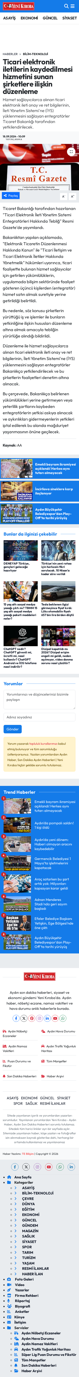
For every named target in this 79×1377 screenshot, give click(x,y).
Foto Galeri (20, 1279)
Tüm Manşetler (54, 1061)
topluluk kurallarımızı (43, 744)
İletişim (16, 1322)
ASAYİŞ (9, 18)
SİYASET (69, 18)
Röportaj (18, 1300)
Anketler (18, 1311)
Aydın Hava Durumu (58, 1031)
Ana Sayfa (19, 1177)
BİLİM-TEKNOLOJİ (35, 54)
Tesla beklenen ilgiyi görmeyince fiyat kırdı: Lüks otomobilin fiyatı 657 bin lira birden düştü (57, 610)
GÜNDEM (26, 1225)
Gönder (13, 729)
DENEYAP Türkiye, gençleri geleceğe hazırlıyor (16, 567)
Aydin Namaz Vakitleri (15, 1048)
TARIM (23, 1252)
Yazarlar (18, 1290)
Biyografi (18, 1306)
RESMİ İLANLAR (53, 1103)
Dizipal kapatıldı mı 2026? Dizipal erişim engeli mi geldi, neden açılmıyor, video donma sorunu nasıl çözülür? (57, 656)
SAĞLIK (31, 1103)
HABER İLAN (28, 1274)
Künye (15, 1317)
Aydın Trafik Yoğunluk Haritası (58, 1048)
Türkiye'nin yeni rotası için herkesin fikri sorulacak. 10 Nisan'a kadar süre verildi (56, 569)
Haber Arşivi (52, 1076)
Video (15, 1284)
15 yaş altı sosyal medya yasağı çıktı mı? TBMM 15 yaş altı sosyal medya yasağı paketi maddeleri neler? (20, 611)
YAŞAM (24, 1263)
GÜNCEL (50, 18)
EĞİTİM (24, 1209)
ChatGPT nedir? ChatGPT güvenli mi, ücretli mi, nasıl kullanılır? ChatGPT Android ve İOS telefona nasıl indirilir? (20, 658)
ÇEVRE (24, 1198)
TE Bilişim (28, 1153)
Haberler (10, 54)
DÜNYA (24, 1204)
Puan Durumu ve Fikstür (17, 1063)
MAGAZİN (26, 1231)
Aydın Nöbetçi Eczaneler (15, 1033)
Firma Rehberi (22, 1295)
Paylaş (11, 196)
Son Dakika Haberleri (19, 1076)
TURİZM (25, 1257)
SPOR (18, 1103)
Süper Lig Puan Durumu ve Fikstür (45, 1354)
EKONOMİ (29, 18)
